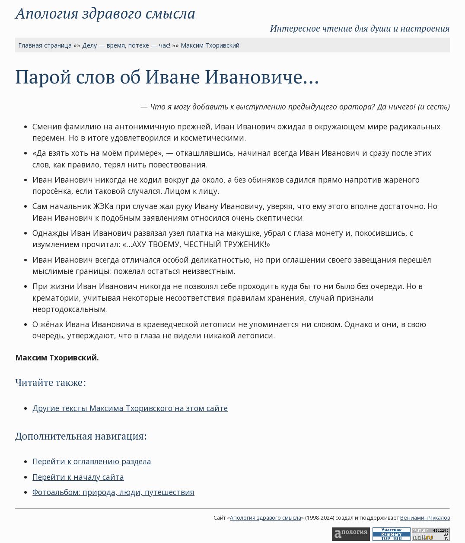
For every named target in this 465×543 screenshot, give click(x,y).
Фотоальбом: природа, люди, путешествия (113, 492)
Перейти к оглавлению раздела (91, 461)
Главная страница (45, 45)
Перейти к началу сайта (78, 477)
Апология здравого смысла (105, 13)
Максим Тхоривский (210, 45)
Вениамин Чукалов (425, 517)
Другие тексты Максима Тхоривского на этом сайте (130, 408)
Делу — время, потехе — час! (126, 45)
